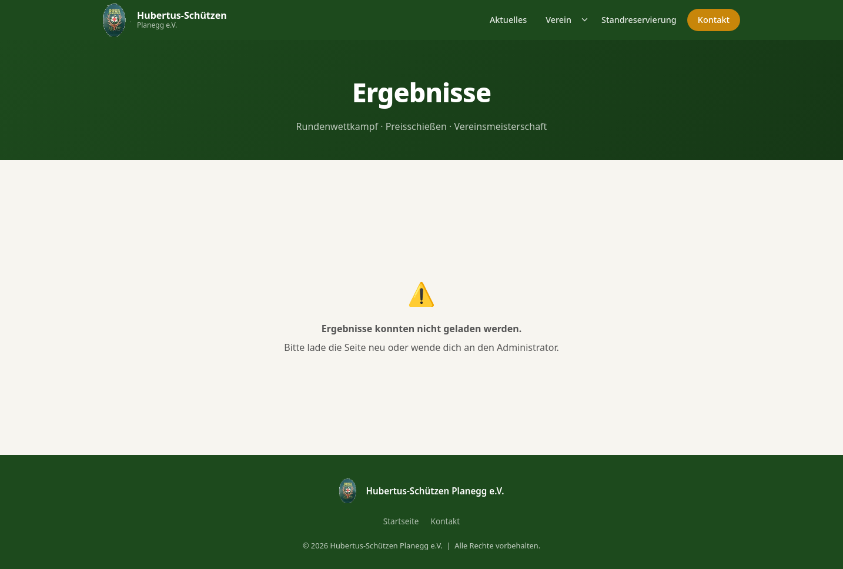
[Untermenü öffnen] (585, 19)
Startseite (401, 521)
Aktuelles (508, 19)
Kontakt (714, 19)
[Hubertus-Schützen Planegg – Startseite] (165, 20)
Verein (558, 19)
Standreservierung (639, 19)
